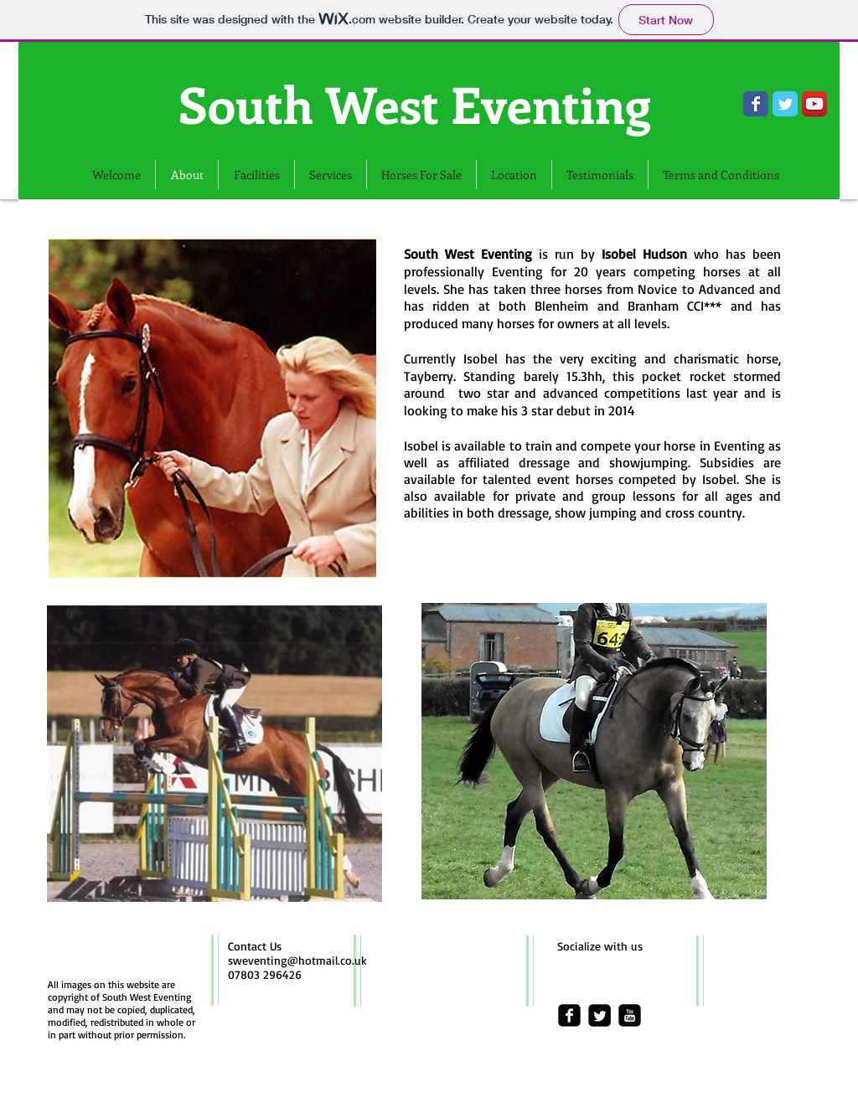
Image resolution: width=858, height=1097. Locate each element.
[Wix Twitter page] (785, 103)
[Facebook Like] (128, 146)
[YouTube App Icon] (814, 103)
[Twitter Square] (599, 1015)
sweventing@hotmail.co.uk (297, 960)
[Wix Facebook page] (755, 103)
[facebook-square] (569, 1015)
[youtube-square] (629, 1015)
